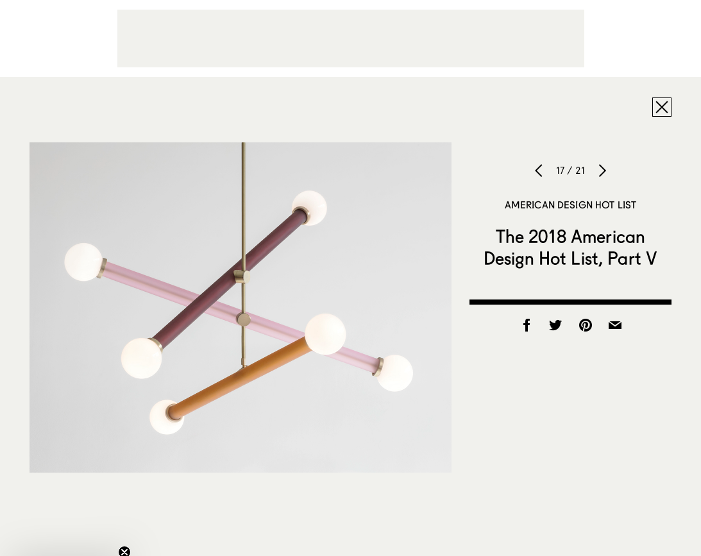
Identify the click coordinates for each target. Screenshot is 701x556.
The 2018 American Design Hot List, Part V (570, 247)
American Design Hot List (571, 204)
